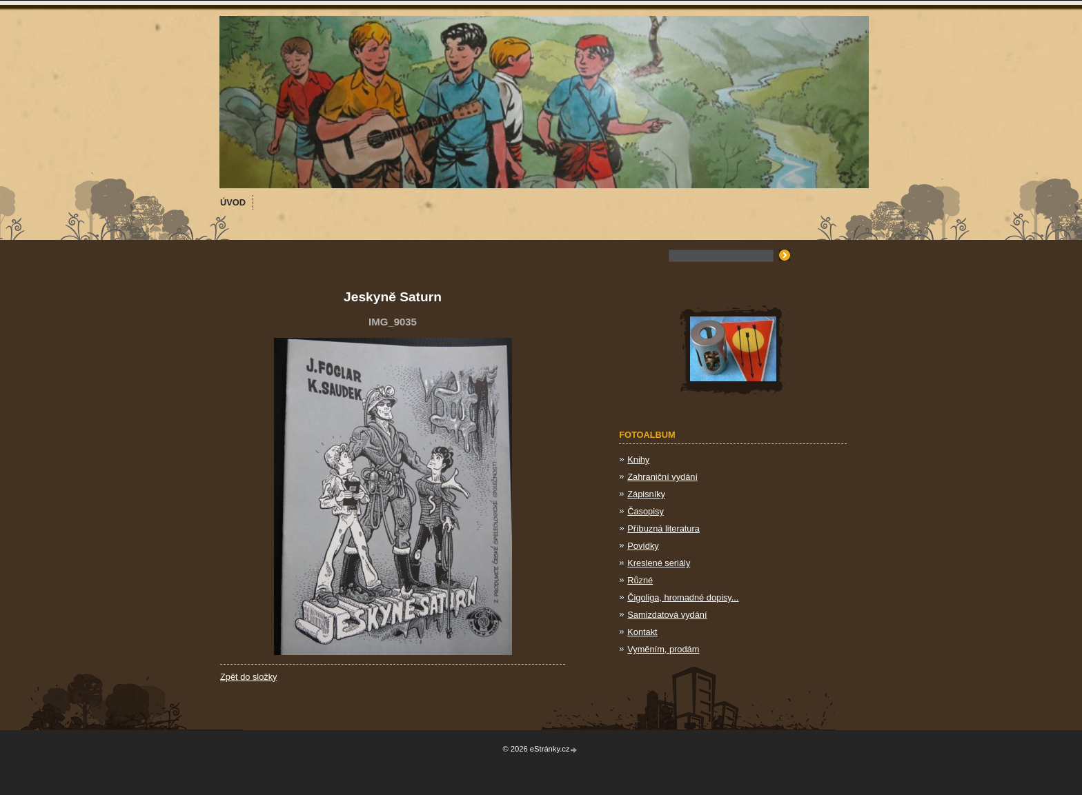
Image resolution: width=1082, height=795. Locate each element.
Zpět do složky (248, 677)
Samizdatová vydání (667, 615)
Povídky (643, 546)
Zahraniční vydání (662, 477)
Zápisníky (646, 494)
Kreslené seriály (658, 563)
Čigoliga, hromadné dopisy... (682, 597)
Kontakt (642, 632)
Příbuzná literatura (663, 528)
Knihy (638, 459)
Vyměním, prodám (663, 649)
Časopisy (645, 511)
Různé (640, 580)
